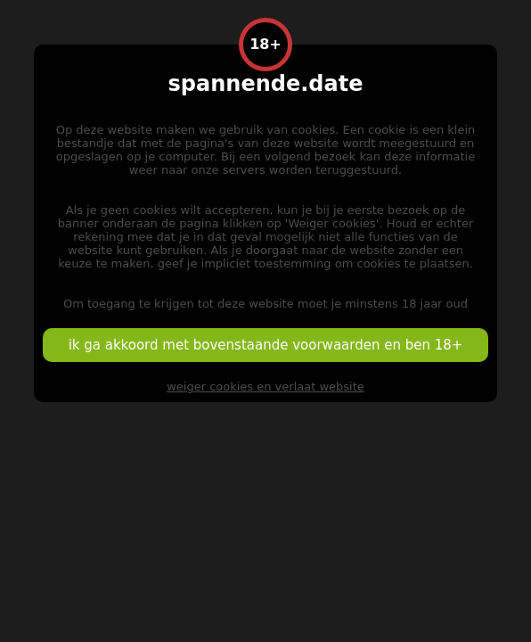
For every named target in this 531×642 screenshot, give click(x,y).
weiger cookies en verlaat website (265, 386)
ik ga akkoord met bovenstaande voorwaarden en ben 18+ (266, 345)
